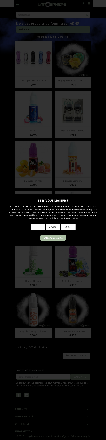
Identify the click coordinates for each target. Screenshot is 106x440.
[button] (38, 227)
